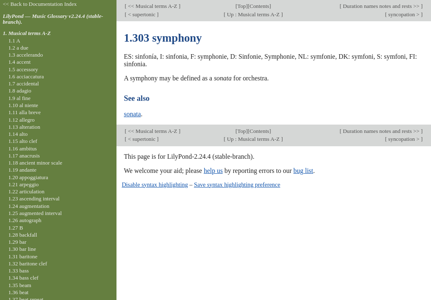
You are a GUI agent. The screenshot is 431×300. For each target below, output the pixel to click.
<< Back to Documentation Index (40, 4)
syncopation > (404, 14)
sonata (132, 114)
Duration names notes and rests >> (381, 6)
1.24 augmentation (29, 206)
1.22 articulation (26, 191)
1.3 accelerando (25, 55)
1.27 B (15, 228)
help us (213, 170)
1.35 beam (19, 285)
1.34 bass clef (23, 278)
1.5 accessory (23, 69)
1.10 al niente (23, 105)
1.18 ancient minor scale (35, 163)
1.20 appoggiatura (28, 177)
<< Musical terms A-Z (152, 6)
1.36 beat (18, 292)
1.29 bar (17, 242)
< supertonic (141, 14)
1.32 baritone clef (27, 263)
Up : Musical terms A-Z (253, 14)
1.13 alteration (24, 127)
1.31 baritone (22, 256)
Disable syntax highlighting (155, 184)
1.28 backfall (22, 235)
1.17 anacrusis (24, 155)
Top (242, 6)
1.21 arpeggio (23, 184)
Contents (259, 6)
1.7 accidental (23, 83)
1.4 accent (19, 62)
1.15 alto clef (22, 141)
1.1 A (14, 41)
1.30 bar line (22, 249)
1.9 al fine (19, 98)
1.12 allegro (21, 120)
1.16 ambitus (22, 148)
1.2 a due (18, 48)
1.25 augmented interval (35, 213)
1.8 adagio (19, 91)
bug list (303, 170)
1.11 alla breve (24, 112)
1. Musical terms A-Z (27, 33)
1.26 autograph (25, 220)
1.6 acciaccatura (26, 76)
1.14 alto (17, 134)
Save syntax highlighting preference (237, 184)
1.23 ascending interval (33, 198)
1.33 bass (18, 271)
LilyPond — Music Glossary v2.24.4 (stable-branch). (53, 19)
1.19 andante (22, 170)
